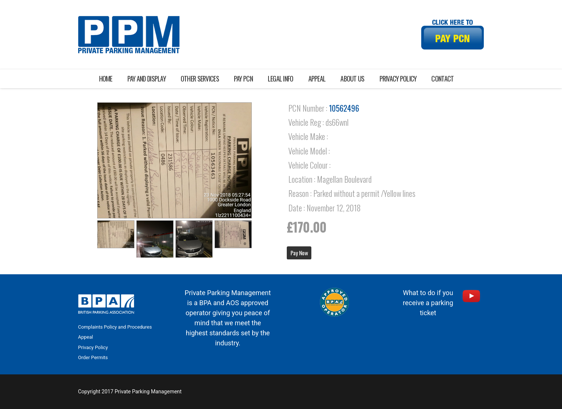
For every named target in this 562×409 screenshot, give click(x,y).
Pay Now (299, 252)
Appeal (85, 337)
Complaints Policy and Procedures (115, 327)
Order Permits (93, 357)
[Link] (129, 34)
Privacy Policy (93, 347)
